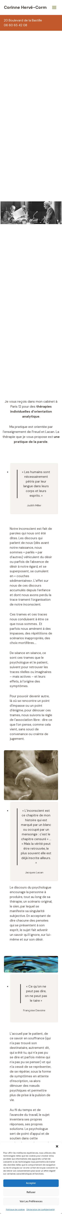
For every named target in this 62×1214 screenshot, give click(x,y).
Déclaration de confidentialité (40, 1209)
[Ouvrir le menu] (54, 7)
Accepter (31, 1183)
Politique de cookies (15, 1209)
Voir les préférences (31, 1201)
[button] (57, 1146)
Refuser (31, 1192)
